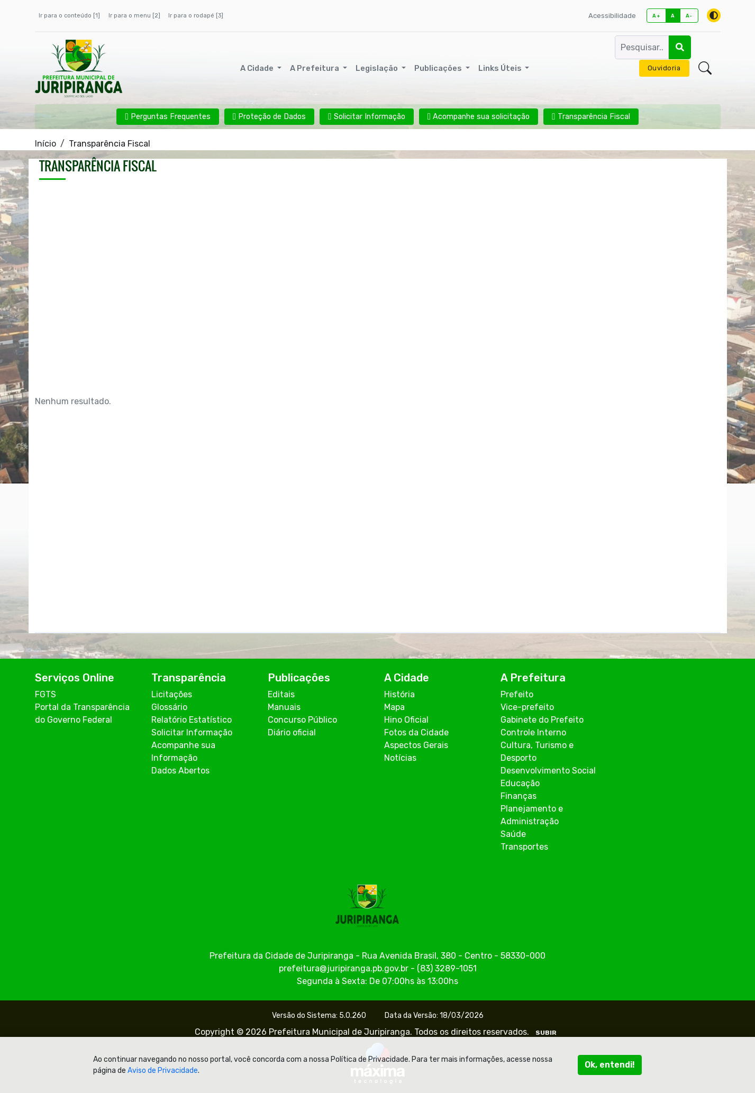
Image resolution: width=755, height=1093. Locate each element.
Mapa (394, 707)
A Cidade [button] (257, 68)
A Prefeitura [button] (315, 68)
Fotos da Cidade (416, 732)
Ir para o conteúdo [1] (69, 15)
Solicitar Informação (191, 732)
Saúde (513, 834)
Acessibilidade (612, 16)
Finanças (518, 796)
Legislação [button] (377, 68)
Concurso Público (302, 720)
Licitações (171, 694)
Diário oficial (292, 732)
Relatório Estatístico (191, 720)
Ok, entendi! (610, 1065)
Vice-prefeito (527, 707)
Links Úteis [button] (500, 68)
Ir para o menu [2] (134, 15)
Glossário (169, 707)
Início (45, 144)
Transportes (524, 847)
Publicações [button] (438, 68)
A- (689, 16)
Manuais (284, 707)
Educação (520, 783)
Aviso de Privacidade (163, 1070)
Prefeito (517, 694)
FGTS (45, 694)
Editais (281, 694)
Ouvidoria (664, 68)
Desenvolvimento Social (548, 771)
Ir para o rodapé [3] (195, 15)
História (399, 694)
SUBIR (546, 1032)
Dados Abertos (180, 771)
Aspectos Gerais (416, 745)
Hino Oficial (406, 720)
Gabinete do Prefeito (542, 720)
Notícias (400, 758)
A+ (656, 16)
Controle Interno (533, 732)
